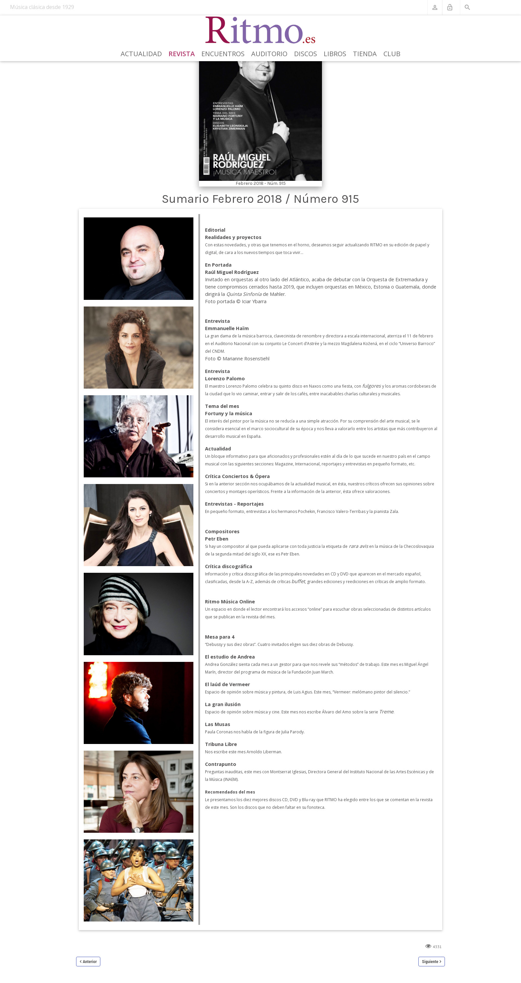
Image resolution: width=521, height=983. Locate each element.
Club (391, 53)
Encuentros (223, 53)
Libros (335, 53)
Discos (305, 53)
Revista (181, 53)
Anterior (90, 961)
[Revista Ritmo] (261, 30)
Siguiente (430, 961)
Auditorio (269, 53)
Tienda (365, 53)
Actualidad (141, 53)
